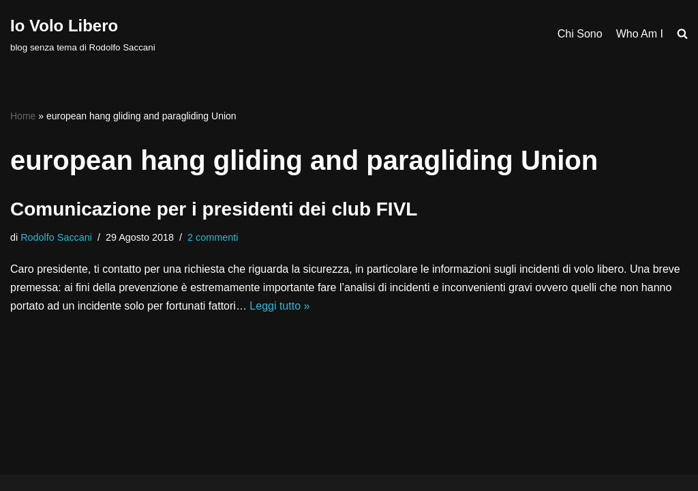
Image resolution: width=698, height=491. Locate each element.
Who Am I (639, 34)
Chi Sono (580, 34)
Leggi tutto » (279, 306)
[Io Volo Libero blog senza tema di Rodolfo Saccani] (82, 33)
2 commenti (212, 237)
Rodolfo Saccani (56, 237)
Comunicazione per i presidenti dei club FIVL (213, 209)
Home (22, 115)
